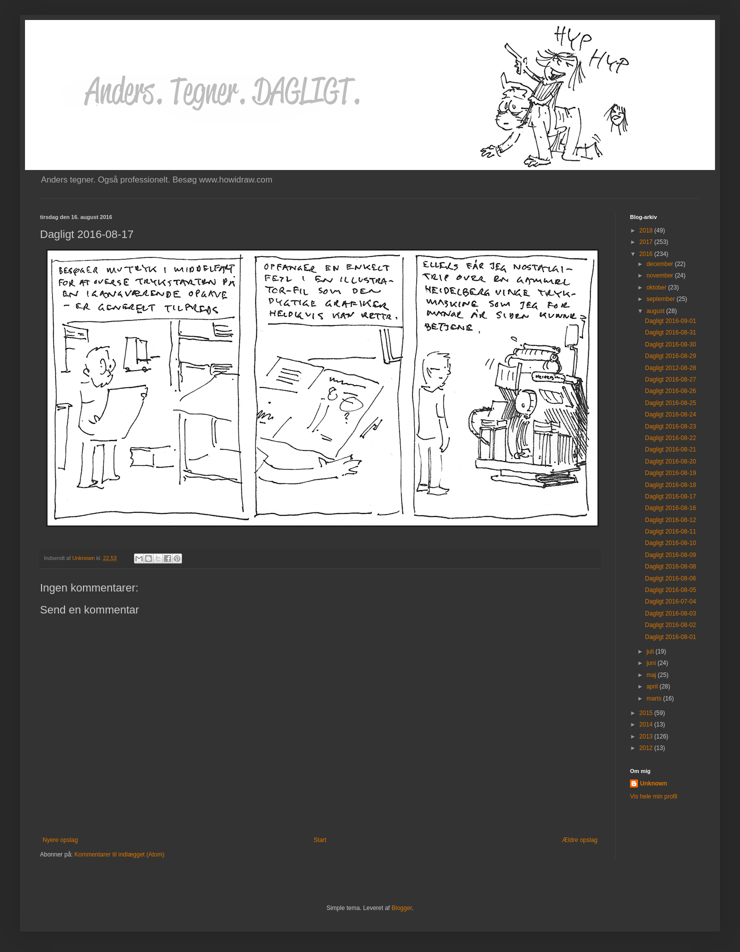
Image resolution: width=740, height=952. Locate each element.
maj (652, 675)
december (660, 264)
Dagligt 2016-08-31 (670, 332)
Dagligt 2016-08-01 (670, 637)
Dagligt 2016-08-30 (670, 344)
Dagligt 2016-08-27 (670, 379)
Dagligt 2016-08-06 (670, 578)
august (656, 311)
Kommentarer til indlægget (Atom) (119, 854)
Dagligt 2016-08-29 (670, 356)
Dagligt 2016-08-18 (670, 485)
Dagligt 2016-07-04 (670, 601)
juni (652, 663)
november (660, 275)
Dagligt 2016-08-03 (670, 613)
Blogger (402, 908)
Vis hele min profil (654, 796)
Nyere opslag (60, 840)
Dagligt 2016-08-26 (670, 391)
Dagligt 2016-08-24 (670, 414)
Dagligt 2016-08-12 (670, 520)
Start (320, 840)
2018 (647, 230)
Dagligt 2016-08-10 (670, 543)
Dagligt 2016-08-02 (670, 625)
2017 (647, 242)
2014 (647, 724)
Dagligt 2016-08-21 (670, 449)
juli (651, 651)
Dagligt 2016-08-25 (670, 403)
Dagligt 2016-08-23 (670, 426)
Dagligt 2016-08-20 (670, 461)
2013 (647, 736)
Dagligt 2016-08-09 (670, 555)
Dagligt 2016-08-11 (670, 531)
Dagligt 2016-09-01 (670, 321)
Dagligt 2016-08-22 (670, 438)
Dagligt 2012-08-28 (670, 368)
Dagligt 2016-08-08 (670, 566)
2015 (647, 713)
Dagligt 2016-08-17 (670, 496)
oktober (657, 287)
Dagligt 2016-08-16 (670, 508)
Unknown (653, 783)
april (653, 686)
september (661, 299)
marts (654, 698)
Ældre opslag (580, 840)
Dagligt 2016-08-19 (670, 473)
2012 (647, 748)
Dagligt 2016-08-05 (670, 590)
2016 (647, 254)
